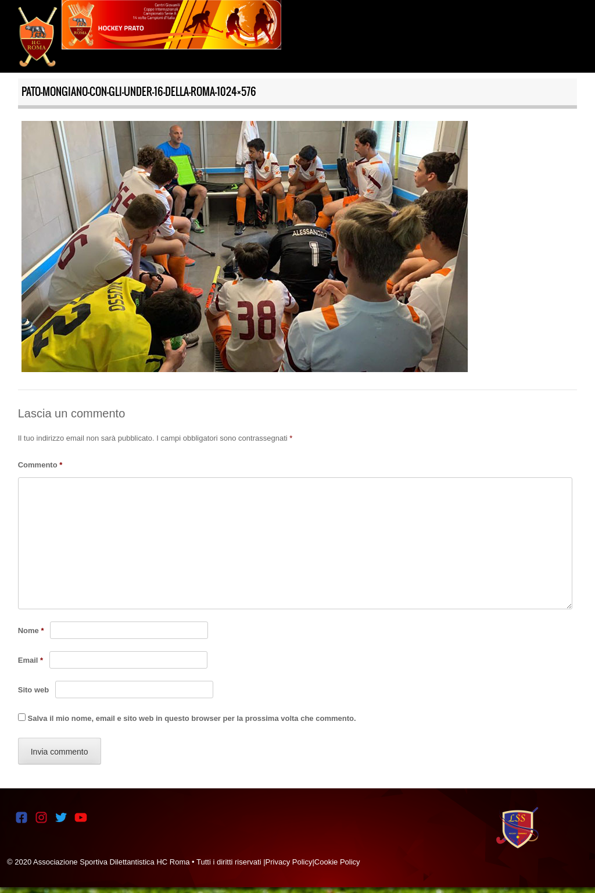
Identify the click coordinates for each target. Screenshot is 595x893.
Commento (40, 464)
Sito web (33, 689)
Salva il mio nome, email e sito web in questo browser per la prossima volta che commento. (192, 718)
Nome (31, 630)
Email (30, 660)
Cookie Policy (337, 862)
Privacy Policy (289, 862)
